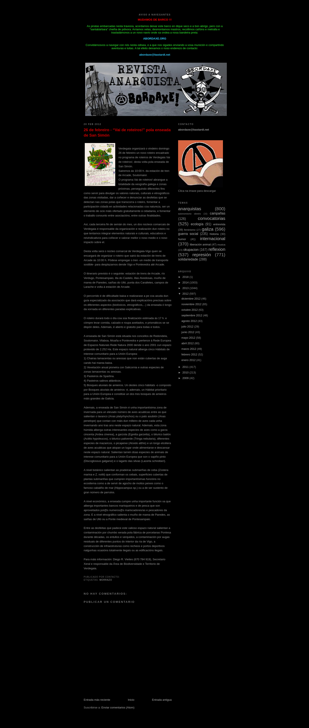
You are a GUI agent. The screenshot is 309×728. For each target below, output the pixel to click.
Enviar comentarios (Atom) (117, 707)
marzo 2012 (189, 348)
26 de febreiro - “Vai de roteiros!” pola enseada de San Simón (127, 132)
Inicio (131, 699)
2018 (185, 277)
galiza (207, 229)
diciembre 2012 (191, 298)
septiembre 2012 (192, 315)
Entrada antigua (162, 699)
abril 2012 (188, 343)
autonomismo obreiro (189, 214)
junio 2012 (188, 332)
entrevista (219, 224)
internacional (212, 238)
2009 (185, 378)
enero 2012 (189, 360)
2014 (185, 282)
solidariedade (188, 259)
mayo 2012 (189, 337)
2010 (185, 372)
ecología (197, 224)
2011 (185, 367)
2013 (185, 288)
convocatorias (211, 218)
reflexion (216, 249)
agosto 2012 (190, 321)
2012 (185, 293)
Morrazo (105, 580)
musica (221, 244)
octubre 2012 (190, 309)
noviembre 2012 (192, 304)
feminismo (189, 229)
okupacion (190, 249)
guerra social (188, 234)
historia (214, 234)
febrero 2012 (190, 354)
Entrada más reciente (97, 699)
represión (201, 254)
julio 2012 (188, 326)
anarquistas (189, 208)
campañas (217, 213)
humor (182, 239)
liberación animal (200, 244)
